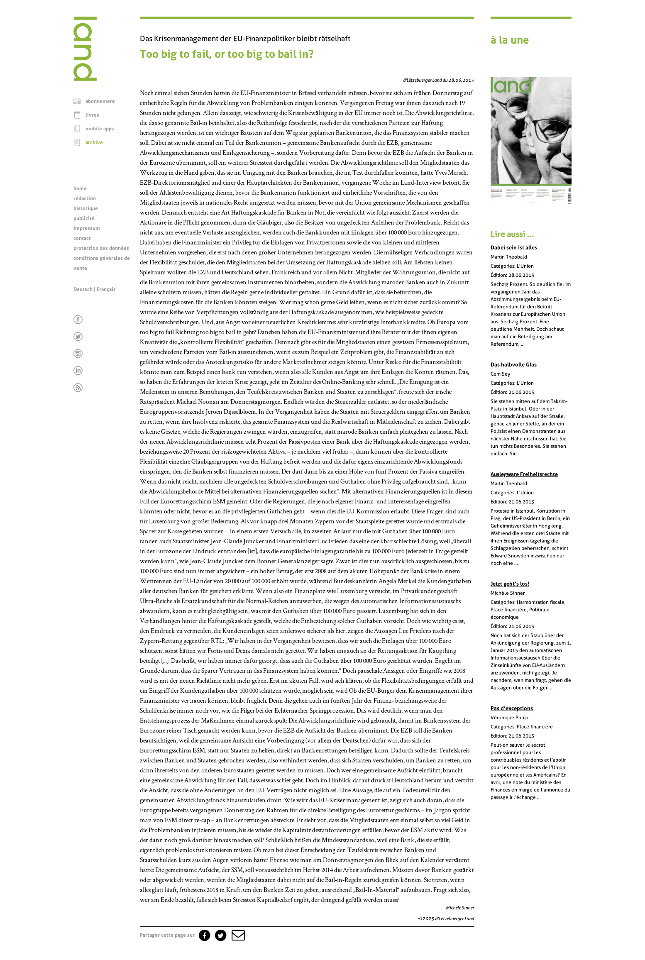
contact (82, 238)
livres (92, 115)
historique (85, 208)
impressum (86, 228)
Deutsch (83, 289)
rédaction (84, 198)
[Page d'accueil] (85, 79)
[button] (237, 935)
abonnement (100, 101)
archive (94, 142)
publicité (84, 218)
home (80, 188)
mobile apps (100, 129)
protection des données (101, 248)
